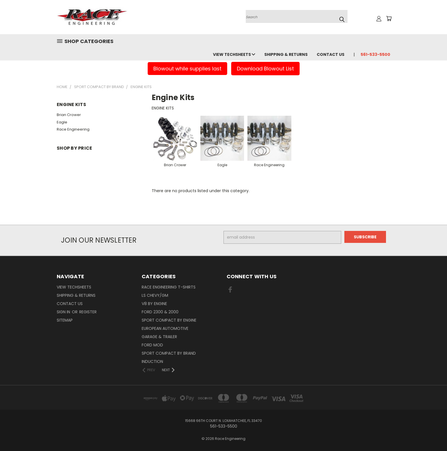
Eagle (62, 122)
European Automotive (165, 328)
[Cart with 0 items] (389, 18)
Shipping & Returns (286, 54)
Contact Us (330, 54)
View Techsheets (234, 54)
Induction (152, 361)
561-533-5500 (375, 54)
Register (88, 312)
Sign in (64, 312)
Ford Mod (152, 345)
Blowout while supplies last (187, 68)
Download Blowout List (265, 68)
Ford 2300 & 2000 (160, 312)
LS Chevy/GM (155, 295)
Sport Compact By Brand (169, 353)
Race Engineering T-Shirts (169, 287)
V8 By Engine (154, 303)
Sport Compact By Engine (169, 320)
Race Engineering (73, 129)
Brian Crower (69, 114)
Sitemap (65, 320)
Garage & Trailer (159, 337)
